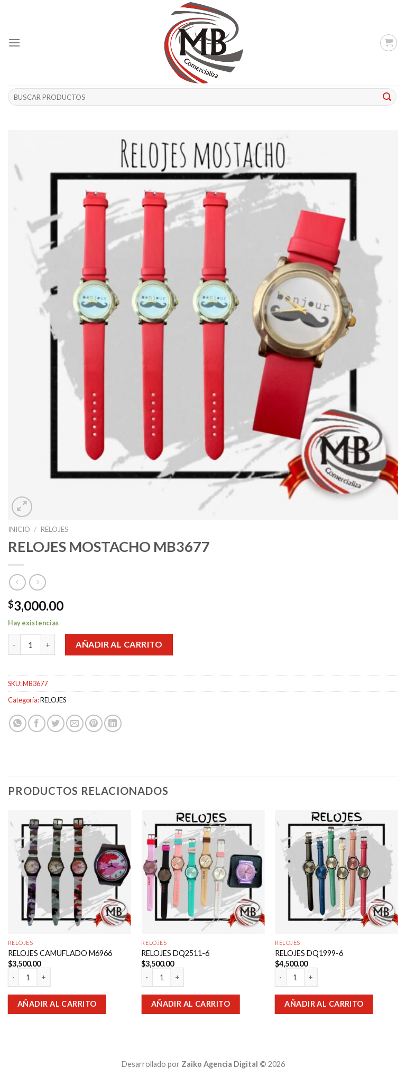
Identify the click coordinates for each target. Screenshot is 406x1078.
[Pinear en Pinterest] (94, 723)
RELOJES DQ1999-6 (309, 953)
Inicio (19, 529)
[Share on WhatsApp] (17, 723)
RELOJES (54, 529)
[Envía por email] (75, 723)
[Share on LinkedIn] (113, 723)
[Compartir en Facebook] (36, 723)
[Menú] (14, 42)
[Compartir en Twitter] (55, 723)
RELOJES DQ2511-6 (175, 953)
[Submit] (387, 97)
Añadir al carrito (119, 644)
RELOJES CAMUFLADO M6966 (60, 953)
